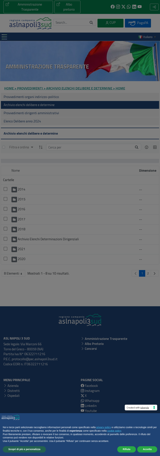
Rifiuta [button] (126, 449)
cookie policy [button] (114, 430)
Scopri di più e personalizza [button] (24, 449)
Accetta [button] (147, 449)
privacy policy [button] (103, 427)
